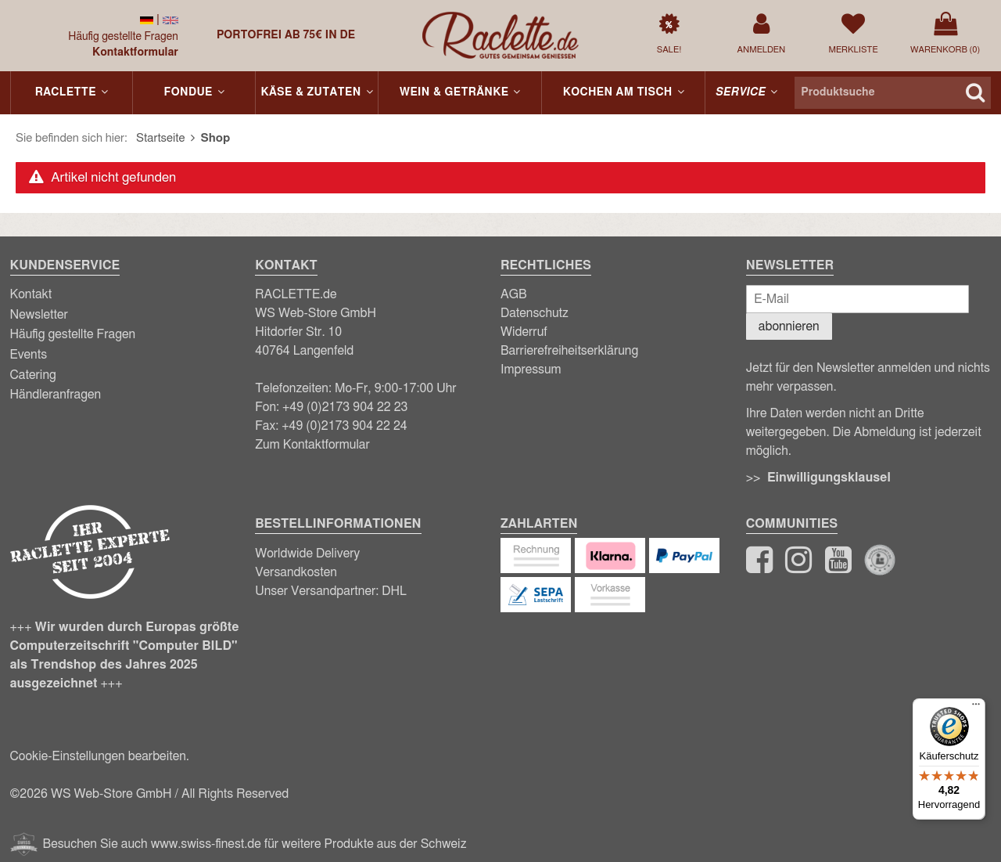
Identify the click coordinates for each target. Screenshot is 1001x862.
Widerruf (523, 332)
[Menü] (976, 707)
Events (29, 354)
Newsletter (39, 314)
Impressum (530, 369)
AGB (513, 294)
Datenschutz (534, 313)
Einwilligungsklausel (829, 477)
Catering (33, 375)
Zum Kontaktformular (312, 444)
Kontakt (31, 294)
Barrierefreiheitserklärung (569, 350)
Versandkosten (296, 572)
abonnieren (789, 326)
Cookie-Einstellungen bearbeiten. (99, 756)
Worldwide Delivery (307, 553)
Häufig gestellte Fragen (123, 36)
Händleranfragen (56, 394)
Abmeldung (885, 432)
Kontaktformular (135, 52)
